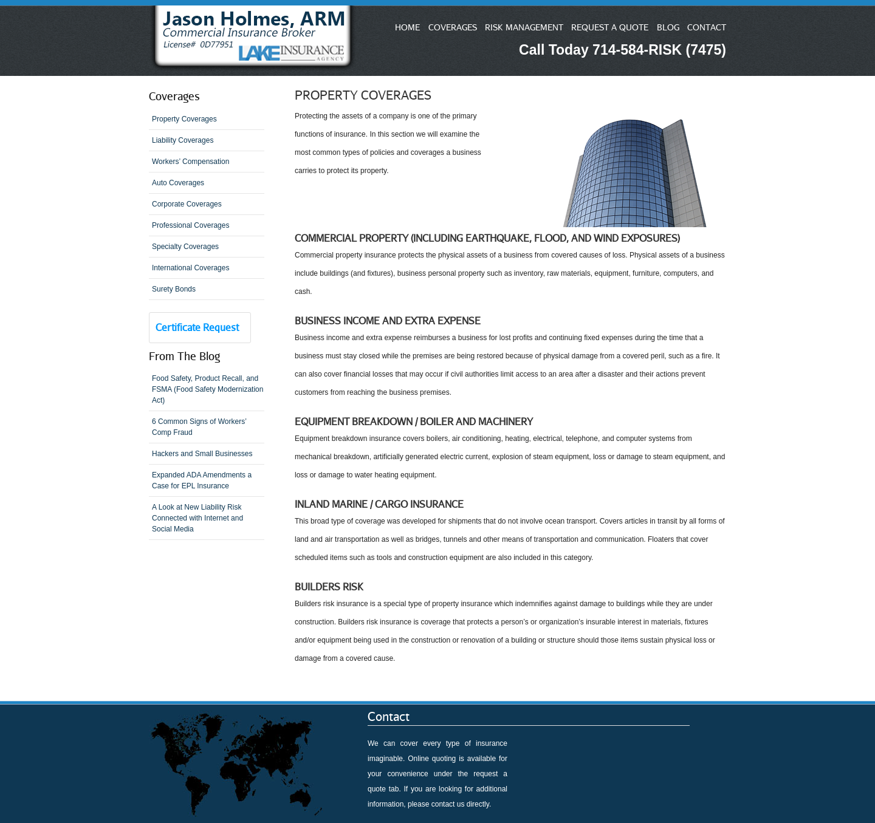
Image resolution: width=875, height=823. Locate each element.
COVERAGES (452, 27)
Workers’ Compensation (190, 161)
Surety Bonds (174, 289)
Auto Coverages (178, 183)
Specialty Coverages (185, 246)
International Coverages (190, 268)
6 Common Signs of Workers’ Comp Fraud (199, 427)
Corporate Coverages (187, 204)
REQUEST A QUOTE (609, 27)
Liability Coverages (182, 140)
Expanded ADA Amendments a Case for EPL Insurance (202, 480)
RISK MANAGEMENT (524, 27)
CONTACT (706, 27)
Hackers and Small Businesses (202, 453)
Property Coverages (184, 119)
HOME (407, 27)
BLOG (668, 27)
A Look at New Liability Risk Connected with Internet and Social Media (197, 518)
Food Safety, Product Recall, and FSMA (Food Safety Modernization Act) (207, 389)
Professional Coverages (190, 225)
